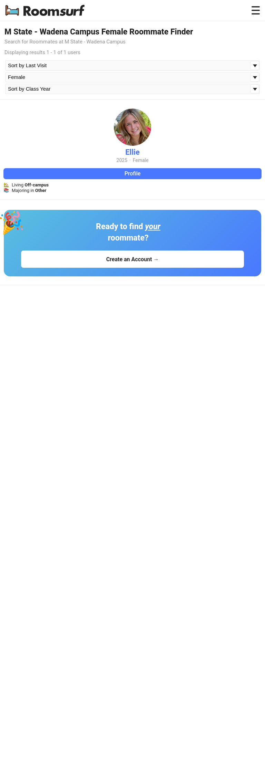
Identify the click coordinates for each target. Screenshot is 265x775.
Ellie (132, 152)
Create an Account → (132, 259)
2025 (122, 160)
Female (141, 160)
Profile (133, 173)
